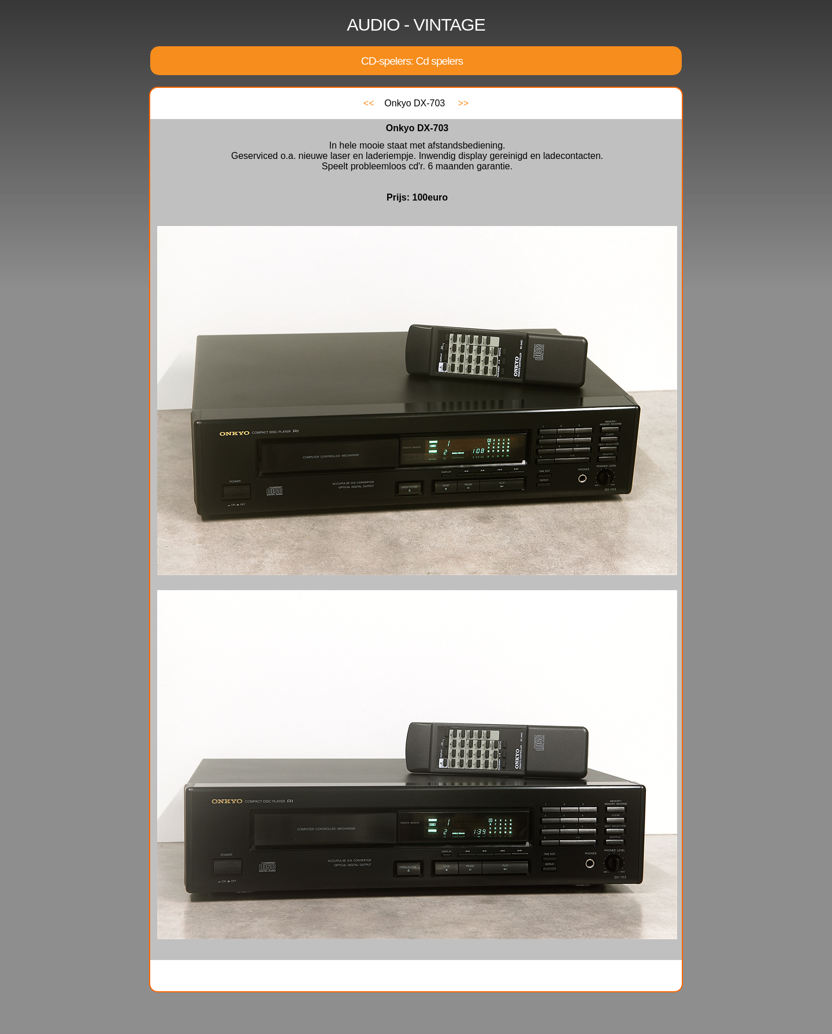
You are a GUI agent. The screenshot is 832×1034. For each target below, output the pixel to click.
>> (463, 103)
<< (368, 103)
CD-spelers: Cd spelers (412, 61)
